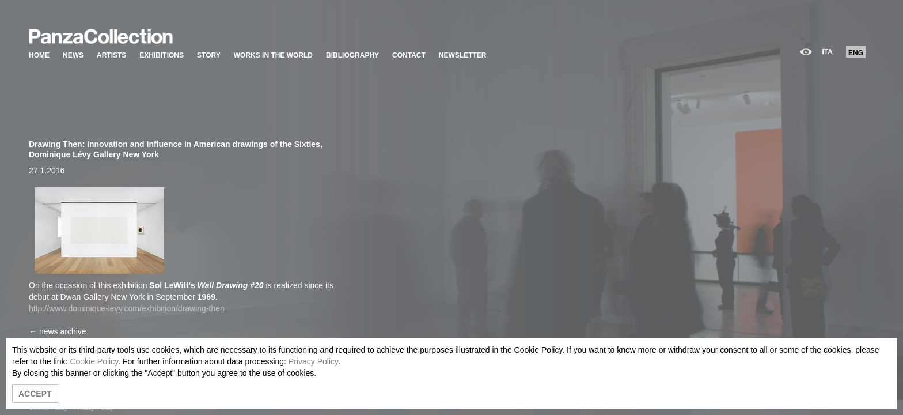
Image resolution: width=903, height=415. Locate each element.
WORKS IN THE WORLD (273, 55)
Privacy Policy (313, 361)
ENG (855, 53)
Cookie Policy (94, 361)
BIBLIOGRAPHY (352, 55)
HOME (39, 55)
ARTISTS (111, 55)
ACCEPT (35, 393)
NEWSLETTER (463, 55)
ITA (827, 52)
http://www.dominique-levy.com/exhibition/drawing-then (127, 308)
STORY (209, 55)
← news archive (57, 331)
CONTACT (409, 55)
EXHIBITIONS (161, 55)
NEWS (73, 55)
